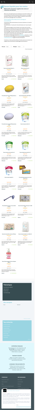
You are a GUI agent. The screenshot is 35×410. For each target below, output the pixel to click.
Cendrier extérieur (6, 335)
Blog (2, 383)
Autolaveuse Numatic (7, 329)
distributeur (22, 34)
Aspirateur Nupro (6, 328)
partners (8, 393)
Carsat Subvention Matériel (8, 287)
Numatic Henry (5, 290)
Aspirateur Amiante (6, 324)
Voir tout (29, 339)
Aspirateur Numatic (6, 326)
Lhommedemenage (6, 292)
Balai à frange (5, 333)
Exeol (4, 304)
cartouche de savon (8, 37)
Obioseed (18, 304)
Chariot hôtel (5, 337)
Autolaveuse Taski (6, 331)
